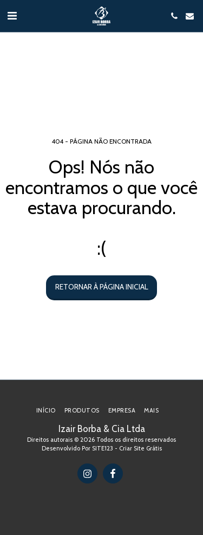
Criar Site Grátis (140, 448)
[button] (12, 15)
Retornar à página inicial (101, 287)
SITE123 (102, 448)
